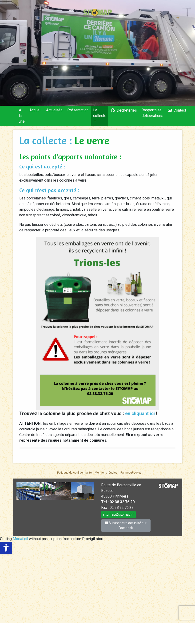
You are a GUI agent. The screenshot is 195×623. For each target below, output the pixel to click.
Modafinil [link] (20, 539)
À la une (22, 116)
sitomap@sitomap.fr (118, 514)
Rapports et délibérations (152, 113)
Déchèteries (127, 110)
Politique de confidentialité (74, 472)
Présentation (77, 110)
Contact (180, 110)
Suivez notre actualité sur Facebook (126, 525)
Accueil (35, 110)
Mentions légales (106, 472)
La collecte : (47, 140)
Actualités (54, 110)
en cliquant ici (140, 413)
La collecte (99, 113)
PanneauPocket (130, 472)
